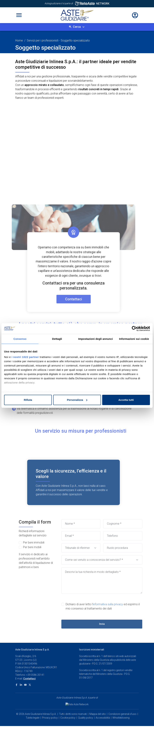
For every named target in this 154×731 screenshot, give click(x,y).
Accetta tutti (126, 399)
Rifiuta (28, 399)
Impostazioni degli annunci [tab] (95, 338)
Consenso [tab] (19, 338)
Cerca (77, 26)
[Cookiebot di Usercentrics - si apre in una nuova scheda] (134, 328)
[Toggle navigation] (19, 15)
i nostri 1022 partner (25, 356)
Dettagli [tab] (57, 338)
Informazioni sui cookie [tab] (134, 338)
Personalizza (77, 399)
